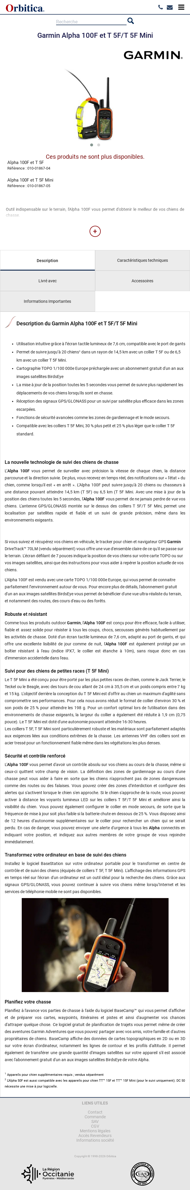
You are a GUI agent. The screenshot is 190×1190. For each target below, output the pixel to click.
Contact (95, 1112)
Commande (95, 1116)
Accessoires (142, 280)
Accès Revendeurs (95, 1135)
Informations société (95, 1140)
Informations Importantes (47, 301)
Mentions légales (95, 1131)
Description (47, 260)
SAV (95, 1121)
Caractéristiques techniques (142, 260)
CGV (95, 1126)
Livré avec (47, 280)
